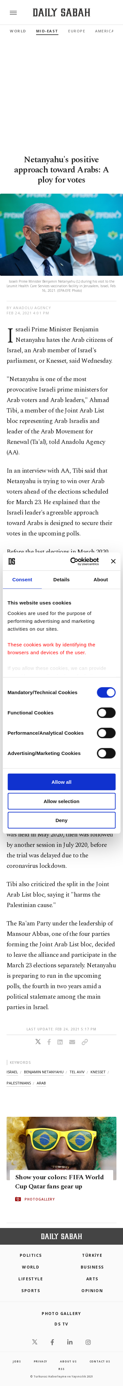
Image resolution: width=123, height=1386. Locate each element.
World (18, 31)
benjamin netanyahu (44, 1071)
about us (68, 1361)
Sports (30, 1290)
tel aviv (77, 1071)
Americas (106, 31)
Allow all (61, 782)
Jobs (17, 1361)
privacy (41, 1361)
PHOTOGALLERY (40, 1199)
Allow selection (61, 801)
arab (41, 1082)
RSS (61, 1369)
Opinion (92, 1290)
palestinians (19, 1082)
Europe (76, 31)
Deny (61, 820)
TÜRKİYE (92, 1255)
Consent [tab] (22, 579)
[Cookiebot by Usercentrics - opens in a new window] (73, 561)
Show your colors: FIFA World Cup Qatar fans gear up (59, 1181)
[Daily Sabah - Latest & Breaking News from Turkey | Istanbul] (61, 13)
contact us (100, 1361)
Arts (92, 1279)
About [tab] (100, 579)
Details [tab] (61, 579)
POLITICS (31, 1255)
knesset (98, 1071)
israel (12, 1071)
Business (92, 1267)
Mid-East (47, 31)
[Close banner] (113, 561)
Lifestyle (30, 1279)
